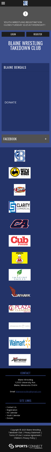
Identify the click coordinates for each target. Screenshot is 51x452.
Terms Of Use (15, 435)
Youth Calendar (13, 415)
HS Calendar (12, 412)
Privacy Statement (32, 432)
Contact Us (11, 407)
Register (38, 34)
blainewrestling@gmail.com (28, 391)
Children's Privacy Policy (24, 438)
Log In (26, 440)
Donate (10, 418)
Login (13, 34)
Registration (12, 410)
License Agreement (31, 435)
